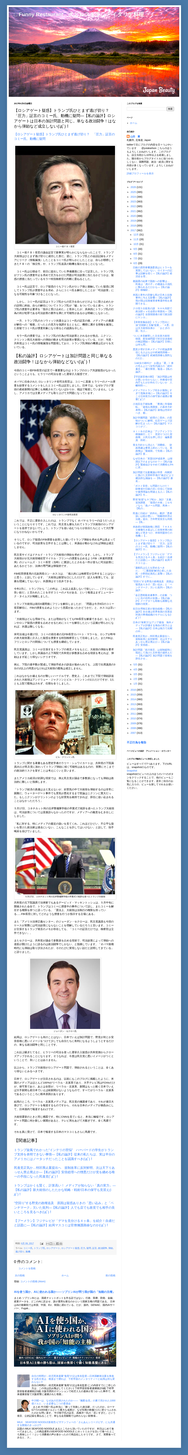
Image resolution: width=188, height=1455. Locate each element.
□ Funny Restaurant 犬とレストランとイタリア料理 (79, 14)
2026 (134, 187)
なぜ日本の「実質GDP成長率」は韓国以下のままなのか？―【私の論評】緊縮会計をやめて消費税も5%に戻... (153, 463)
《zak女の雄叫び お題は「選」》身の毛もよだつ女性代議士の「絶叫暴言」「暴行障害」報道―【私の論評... (153, 367)
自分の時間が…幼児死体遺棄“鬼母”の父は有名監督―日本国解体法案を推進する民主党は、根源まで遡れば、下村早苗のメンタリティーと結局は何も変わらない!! (73, 1379)
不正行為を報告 (136, 742)
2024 (134, 196)
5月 (135, 664)
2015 (134, 694)
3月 (135, 674)
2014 (134, 699)
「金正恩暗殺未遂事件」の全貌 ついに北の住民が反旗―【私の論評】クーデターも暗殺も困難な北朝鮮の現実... (152, 599)
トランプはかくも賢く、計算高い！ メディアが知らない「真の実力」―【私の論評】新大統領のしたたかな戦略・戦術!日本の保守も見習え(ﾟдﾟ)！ (65, 1190)
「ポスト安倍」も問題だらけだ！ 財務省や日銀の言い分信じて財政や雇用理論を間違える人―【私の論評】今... (152, 490)
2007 (134, 732)
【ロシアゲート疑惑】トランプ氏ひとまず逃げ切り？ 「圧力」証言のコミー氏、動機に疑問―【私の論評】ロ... (152, 545)
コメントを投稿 (27, 1268)
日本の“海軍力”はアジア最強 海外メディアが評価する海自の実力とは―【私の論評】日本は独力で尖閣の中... (153, 627)
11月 (136, 239)
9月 (135, 249)
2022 (134, 206)
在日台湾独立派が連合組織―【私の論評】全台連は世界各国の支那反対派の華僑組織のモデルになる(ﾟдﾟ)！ (152, 613)
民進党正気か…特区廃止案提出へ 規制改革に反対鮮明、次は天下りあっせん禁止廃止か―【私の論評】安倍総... (152, 640)
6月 (135, 263)
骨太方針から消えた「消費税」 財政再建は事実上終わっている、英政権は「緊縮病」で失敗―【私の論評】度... (152, 449)
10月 (136, 244)
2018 (134, 225)
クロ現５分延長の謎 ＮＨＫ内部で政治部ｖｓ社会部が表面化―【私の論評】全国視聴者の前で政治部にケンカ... (152, 313)
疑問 (88, 1248)
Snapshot (132, 770)
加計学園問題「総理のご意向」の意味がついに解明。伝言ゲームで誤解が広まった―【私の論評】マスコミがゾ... (152, 422)
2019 (134, 220)
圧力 (83, 1248)
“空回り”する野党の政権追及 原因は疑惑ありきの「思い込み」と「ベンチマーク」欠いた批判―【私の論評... (153, 586)
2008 (134, 728)
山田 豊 (135, 136)
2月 (135, 679)
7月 (135, 258)
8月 (135, 253)
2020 (134, 216)
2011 (134, 713)
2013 (134, 704)
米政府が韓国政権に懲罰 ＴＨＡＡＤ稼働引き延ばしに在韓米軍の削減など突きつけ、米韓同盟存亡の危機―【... (152, 531)
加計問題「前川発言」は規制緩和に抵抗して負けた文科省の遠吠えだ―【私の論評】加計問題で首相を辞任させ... (152, 654)
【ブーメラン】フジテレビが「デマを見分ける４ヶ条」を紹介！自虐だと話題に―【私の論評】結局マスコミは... (152, 558)
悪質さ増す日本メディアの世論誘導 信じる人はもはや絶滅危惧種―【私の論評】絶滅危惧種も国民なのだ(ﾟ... (154, 353)
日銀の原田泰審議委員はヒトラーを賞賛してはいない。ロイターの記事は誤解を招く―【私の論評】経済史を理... (152, 272)
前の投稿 (110, 1275)
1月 (135, 683)
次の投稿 (20, 1275)
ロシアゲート (53, 1248)
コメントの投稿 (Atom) (33, 1281)
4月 (135, 669)
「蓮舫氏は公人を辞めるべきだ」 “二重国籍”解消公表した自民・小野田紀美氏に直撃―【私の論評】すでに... (152, 572)
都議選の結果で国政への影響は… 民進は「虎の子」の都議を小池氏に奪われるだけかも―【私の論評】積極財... (152, 285)
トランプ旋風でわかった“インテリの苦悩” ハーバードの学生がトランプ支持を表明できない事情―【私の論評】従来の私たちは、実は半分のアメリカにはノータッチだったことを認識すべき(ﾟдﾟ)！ (64, 1154)
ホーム (65, 1275)
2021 (134, 211)
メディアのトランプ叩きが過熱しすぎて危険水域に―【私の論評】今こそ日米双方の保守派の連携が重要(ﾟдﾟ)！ (152, 394)
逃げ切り (20, 1251)
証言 (94, 1248)
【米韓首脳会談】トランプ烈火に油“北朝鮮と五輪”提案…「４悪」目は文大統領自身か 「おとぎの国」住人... (153, 326)
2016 (134, 689)
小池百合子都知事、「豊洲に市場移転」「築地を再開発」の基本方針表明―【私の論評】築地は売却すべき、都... (152, 408)
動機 (28, 1251)
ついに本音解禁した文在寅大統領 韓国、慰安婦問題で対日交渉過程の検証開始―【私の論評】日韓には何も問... (152, 340)
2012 (134, 709)
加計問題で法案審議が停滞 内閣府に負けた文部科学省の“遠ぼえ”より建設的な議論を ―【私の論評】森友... (153, 476)
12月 (136, 234)
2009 (134, 723)
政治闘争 (102, 1248)
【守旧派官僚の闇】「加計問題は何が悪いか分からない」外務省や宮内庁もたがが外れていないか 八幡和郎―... (152, 381)
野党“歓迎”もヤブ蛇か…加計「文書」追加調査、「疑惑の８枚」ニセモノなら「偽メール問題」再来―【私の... (153, 504)
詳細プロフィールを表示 (140, 173)
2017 (134, 230)
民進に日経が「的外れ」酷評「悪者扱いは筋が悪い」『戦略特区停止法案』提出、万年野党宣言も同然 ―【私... (152, 517)
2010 (134, 718)
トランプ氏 (39, 1248)
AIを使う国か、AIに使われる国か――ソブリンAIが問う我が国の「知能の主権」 (64, 1291)
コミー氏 (28, 1248)
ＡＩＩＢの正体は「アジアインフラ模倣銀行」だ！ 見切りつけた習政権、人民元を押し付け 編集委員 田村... (152, 436)
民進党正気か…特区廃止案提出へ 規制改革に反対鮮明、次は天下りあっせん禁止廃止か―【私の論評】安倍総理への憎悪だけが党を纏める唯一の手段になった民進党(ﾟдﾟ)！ (64, 1172)
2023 (134, 201)
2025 (134, 192)
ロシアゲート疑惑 (70, 1248)
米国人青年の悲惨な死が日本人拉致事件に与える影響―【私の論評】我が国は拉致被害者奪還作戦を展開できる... (152, 299)
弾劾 (110, 1248)
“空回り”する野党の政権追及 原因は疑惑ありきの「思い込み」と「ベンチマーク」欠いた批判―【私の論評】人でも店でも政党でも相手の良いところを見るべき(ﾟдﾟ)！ (64, 1207)
